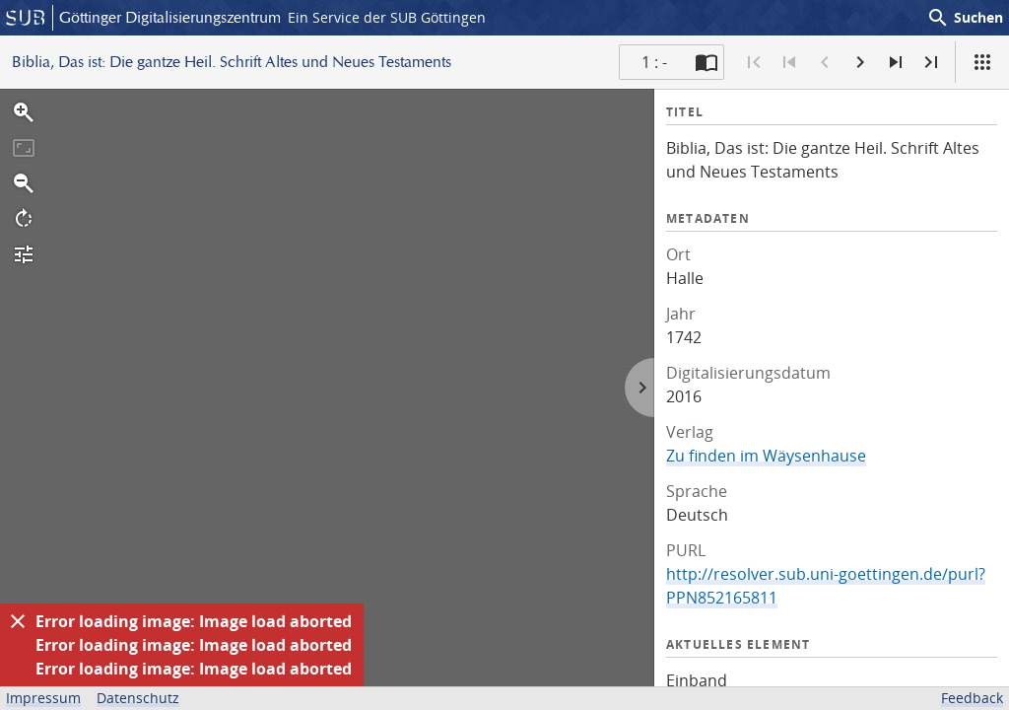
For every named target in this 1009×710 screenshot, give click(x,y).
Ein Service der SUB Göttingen (387, 17)
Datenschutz (138, 697)
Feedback (972, 697)
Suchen (964, 18)
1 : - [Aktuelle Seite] (654, 62)
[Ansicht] (982, 62)
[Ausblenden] (17, 621)
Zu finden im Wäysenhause (766, 455)
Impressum (43, 697)
